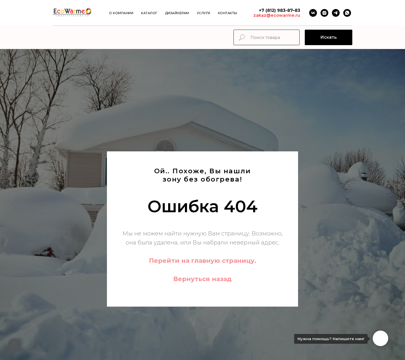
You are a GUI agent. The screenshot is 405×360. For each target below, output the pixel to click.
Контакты (227, 13)
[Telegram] (336, 13)
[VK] (313, 13)
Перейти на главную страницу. (202, 260)
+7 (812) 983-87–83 (279, 10)
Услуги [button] (203, 13)
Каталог (149, 13)
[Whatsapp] (347, 13)
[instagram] (324, 13)
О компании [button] (121, 13)
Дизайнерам (177, 13)
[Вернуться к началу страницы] (14, 344)
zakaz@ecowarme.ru (276, 15)
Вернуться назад (202, 279)
